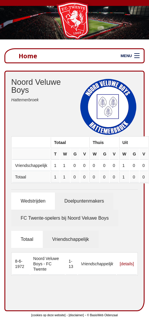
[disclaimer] (76, 315)
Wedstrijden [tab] (33, 200)
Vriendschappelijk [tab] (70, 239)
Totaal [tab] (27, 239)
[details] (127, 263)
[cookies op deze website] (48, 315)
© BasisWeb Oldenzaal (102, 315)
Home (28, 56)
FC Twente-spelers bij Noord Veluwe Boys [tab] (65, 218)
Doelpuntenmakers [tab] (84, 200)
